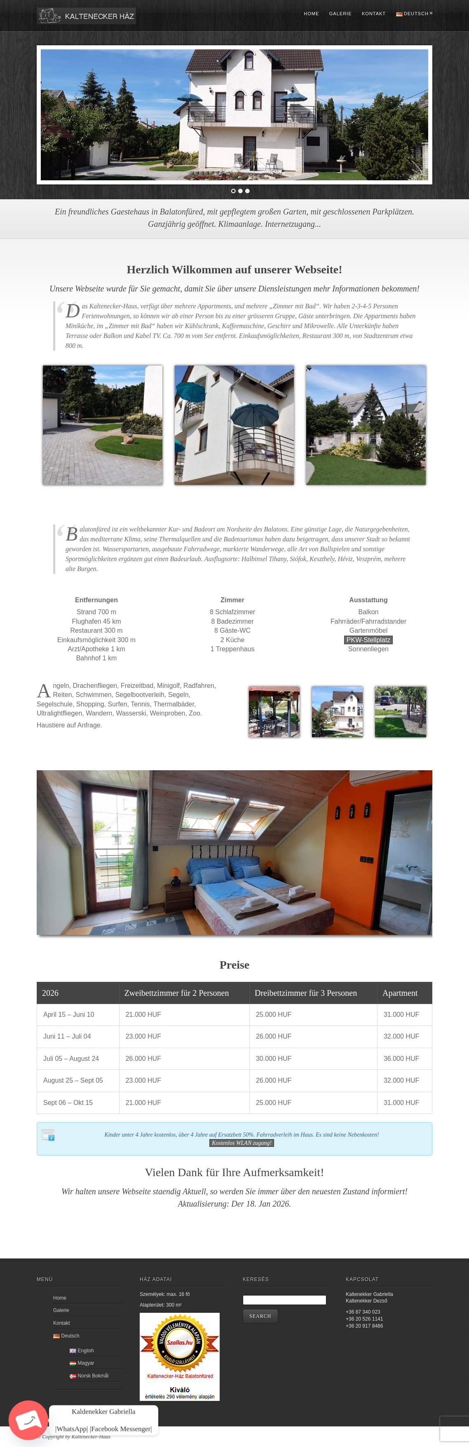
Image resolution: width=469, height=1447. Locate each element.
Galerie (340, 13)
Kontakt (374, 13)
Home (311, 13)
